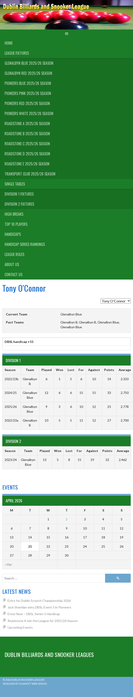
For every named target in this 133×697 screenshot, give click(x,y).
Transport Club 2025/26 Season (30, 174)
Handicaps (13, 234)
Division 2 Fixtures (19, 204)
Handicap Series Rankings (25, 244)
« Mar (8, 564)
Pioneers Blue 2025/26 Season (28, 83)
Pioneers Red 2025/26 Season (27, 103)
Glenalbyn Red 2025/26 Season (28, 73)
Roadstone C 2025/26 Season (27, 143)
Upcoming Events (20, 627)
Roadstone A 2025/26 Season (27, 123)
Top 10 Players (16, 224)
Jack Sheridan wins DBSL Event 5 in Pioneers (39, 607)
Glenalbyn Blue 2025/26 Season (29, 63)
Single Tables (15, 184)
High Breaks (14, 214)
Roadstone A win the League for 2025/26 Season (43, 621)
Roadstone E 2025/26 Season (27, 164)
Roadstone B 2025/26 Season (27, 133)
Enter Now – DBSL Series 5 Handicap (34, 614)
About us (12, 264)
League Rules (14, 254)
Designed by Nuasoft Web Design (25, 683)
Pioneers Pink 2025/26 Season (28, 93)
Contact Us (13, 274)
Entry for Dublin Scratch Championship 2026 (39, 601)
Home (9, 43)
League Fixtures (17, 53)
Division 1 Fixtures (19, 194)
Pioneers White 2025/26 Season (29, 113)
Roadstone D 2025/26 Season (27, 153)
